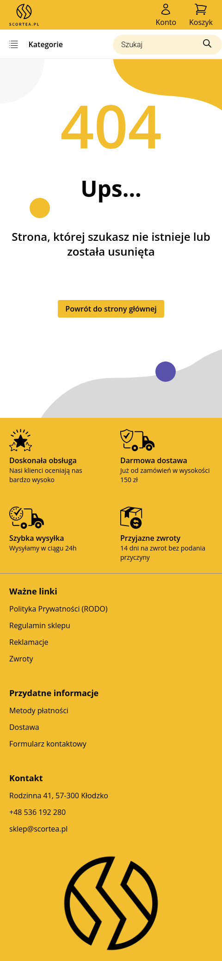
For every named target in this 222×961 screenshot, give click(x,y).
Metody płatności (38, 710)
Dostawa (24, 727)
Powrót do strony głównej (110, 309)
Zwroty (21, 659)
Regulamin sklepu (39, 625)
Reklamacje (29, 642)
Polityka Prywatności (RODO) (58, 609)
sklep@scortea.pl (38, 829)
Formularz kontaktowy (47, 744)
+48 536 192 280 (37, 812)
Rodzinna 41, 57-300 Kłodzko (58, 795)
